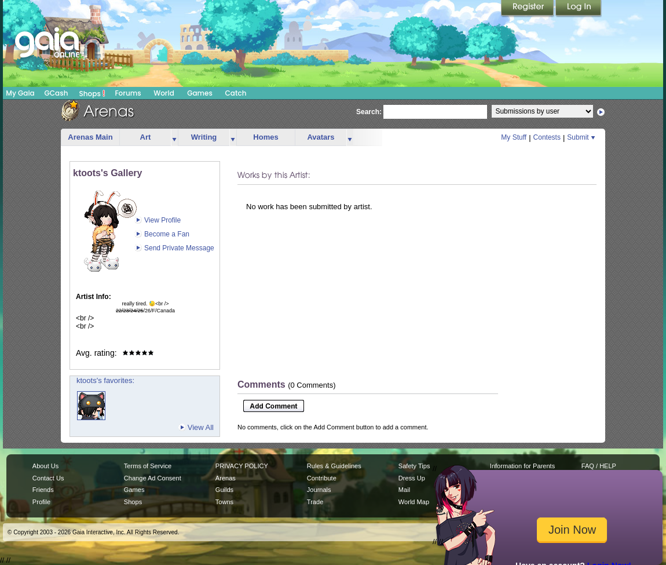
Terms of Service (147, 465)
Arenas (225, 478)
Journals (319, 489)
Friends (43, 489)
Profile (41, 501)
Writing (204, 137)
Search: (369, 112)
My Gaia (20, 93)
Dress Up (411, 478)
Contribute (321, 478)
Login (578, 8)
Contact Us (48, 478)
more (174, 137)
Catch (236, 93)
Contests (547, 137)
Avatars (320, 137)
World (163, 93)
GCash (56, 93)
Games (200, 93)
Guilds (224, 489)
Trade (315, 501)
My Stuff (513, 137)
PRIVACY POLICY (241, 465)
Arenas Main (90, 137)
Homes (265, 137)
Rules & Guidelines (334, 465)
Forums (128, 93)
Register (528, 8)
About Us (45, 465)
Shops (92, 93)
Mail (404, 489)
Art (145, 137)
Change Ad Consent (152, 478)
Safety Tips (414, 465)
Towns (224, 501)
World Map (413, 501)
